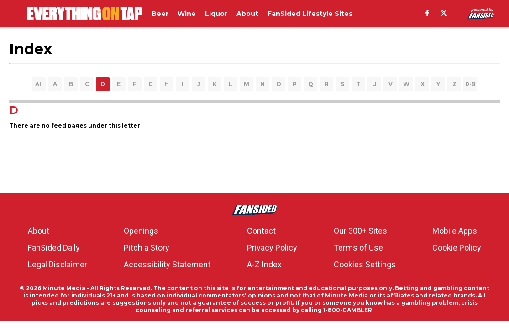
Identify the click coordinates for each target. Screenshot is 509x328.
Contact (261, 231)
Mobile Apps (454, 231)
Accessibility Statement (167, 264)
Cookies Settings (365, 264)
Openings (141, 231)
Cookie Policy (456, 247)
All (39, 84)
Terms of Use (358, 247)
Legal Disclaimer (57, 264)
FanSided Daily (54, 247)
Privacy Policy (272, 247)
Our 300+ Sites (360, 231)
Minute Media (63, 288)
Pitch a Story (146, 247)
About (38, 231)
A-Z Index (264, 264)
